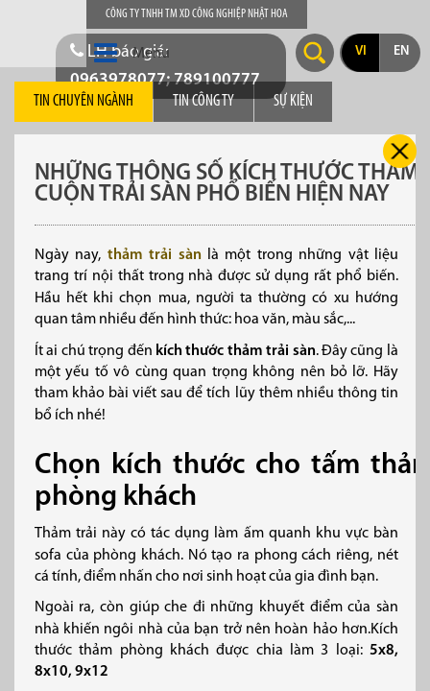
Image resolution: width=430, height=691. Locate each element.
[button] (106, 54)
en (401, 51)
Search (315, 53)
